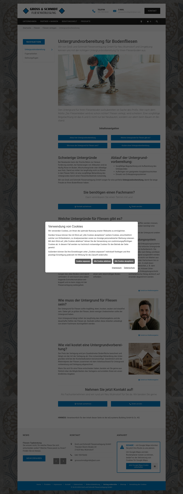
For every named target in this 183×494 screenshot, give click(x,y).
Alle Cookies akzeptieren (124, 241)
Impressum (117, 248)
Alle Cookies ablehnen (102, 241)
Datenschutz (129, 248)
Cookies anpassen (83, 241)
